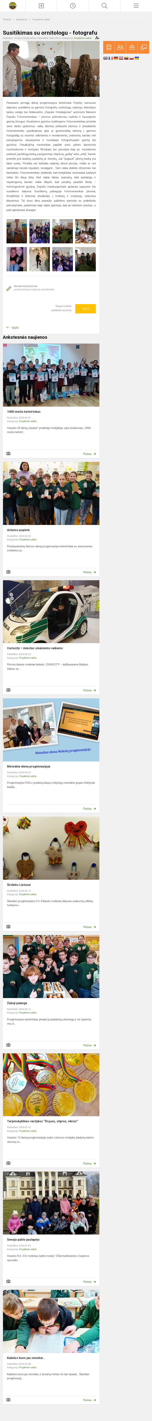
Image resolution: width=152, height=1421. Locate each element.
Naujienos (22, 19)
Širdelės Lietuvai (19, 885)
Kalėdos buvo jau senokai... (26, 1358)
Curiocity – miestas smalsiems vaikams (35, 648)
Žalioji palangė (17, 1003)
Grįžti (15, 327)
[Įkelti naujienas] (41, 6)
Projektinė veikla (41, 19)
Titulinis (7, 19)
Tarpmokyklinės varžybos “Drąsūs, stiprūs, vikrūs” (42, 1121)
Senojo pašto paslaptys (23, 1239)
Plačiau (87, 453)
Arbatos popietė (18, 530)
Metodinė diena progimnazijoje (28, 766)
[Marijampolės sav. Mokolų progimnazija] (12, 5)
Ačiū (85, 309)
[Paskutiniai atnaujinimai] (73, 6)
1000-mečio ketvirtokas (24, 411)
